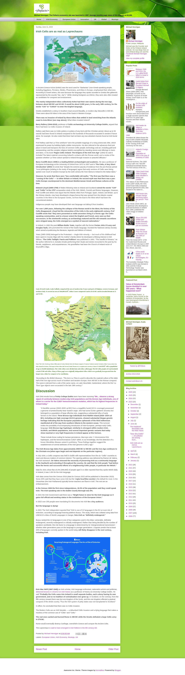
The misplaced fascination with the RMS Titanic (137, 429)
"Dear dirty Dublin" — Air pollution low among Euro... (137, 437)
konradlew (100, 670)
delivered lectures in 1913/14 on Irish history (53, 592)
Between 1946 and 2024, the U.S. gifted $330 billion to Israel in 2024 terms (142, 73)
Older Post (113, 649)
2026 (131, 392)
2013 (131, 494)
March (133, 454)
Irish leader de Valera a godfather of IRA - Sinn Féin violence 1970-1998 (137, 130)
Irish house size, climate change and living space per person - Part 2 (142, 197)
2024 (131, 398)
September (134, 414)
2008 (131, 510)
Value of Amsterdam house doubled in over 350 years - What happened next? (136, 287)
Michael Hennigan (135, 41)
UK (95, 19)
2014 (131, 490)
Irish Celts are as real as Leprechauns (136, 445)
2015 (131, 487)
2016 (131, 484)
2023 (131, 402)
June (132, 424)
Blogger (118, 670)
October (133, 411)
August (133, 417)
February (134, 457)
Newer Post (41, 649)
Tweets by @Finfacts (137, 366)
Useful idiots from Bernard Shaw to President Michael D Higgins (142, 84)
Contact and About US (134, 381)
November (134, 408)
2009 (131, 506)
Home (39, 19)
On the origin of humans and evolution (141, 105)
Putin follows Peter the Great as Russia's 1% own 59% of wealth (141, 233)
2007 (131, 513)
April (132, 451)
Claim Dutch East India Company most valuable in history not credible (142, 175)
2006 (131, 516)
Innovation (85, 19)
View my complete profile (135, 58)
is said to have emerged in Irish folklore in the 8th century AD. (73, 628)
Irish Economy (52, 19)
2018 (131, 478)
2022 (131, 465)
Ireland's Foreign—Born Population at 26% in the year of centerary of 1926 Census (137, 154)
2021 (131, 468)
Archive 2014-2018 (133, 374)
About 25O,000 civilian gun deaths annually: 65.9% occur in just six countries (142, 221)
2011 (131, 500)
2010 (131, 503)
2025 (131, 395)
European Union (69, 19)
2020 (131, 471)
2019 (131, 474)
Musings (115, 19)
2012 (131, 497)
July (132, 421)
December (134, 404)
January (133, 461)
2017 (131, 481)
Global (104, 19)
